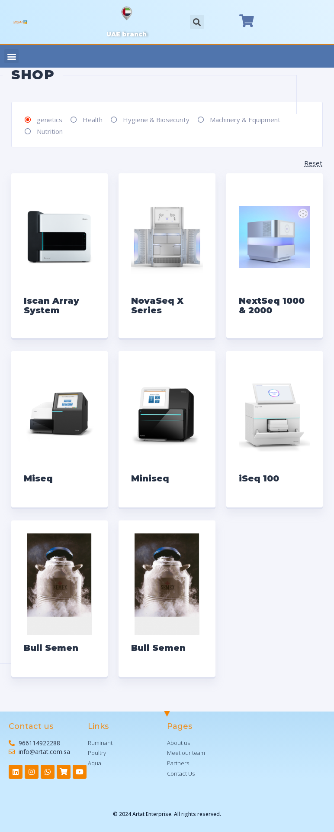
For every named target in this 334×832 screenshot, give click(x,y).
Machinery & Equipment (245, 119)
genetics (49, 119)
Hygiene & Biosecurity (156, 119)
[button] (11, 56)
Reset (313, 163)
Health (93, 119)
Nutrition (50, 131)
